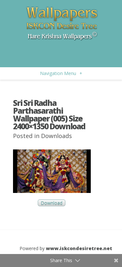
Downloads (56, 136)
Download (51, 203)
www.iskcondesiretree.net (79, 248)
